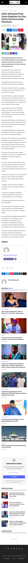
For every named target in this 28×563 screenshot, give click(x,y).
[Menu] (2, 2)
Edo (3, 267)
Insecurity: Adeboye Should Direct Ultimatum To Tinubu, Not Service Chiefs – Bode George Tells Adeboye (13, 365)
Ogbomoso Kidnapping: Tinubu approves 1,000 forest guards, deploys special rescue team (13, 393)
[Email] (15, 259)
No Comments (5, 26)
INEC (7, 267)
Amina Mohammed (7, 25)
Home (2, 6)
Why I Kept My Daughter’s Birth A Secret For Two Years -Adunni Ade (17, 494)
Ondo (11, 267)
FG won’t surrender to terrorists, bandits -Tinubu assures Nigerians (16, 504)
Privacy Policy (13, 482)
